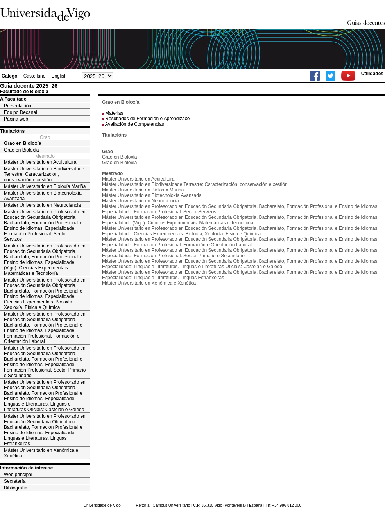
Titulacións (12, 131)
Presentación (17, 105)
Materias (114, 113)
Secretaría (14, 481)
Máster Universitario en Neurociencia (42, 205)
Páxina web (16, 119)
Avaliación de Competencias (134, 124)
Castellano (34, 76)
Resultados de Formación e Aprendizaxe (147, 118)
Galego (10, 76)
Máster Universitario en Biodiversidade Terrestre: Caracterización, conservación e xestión (44, 174)
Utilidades (372, 73)
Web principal (18, 474)
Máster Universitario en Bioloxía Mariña (45, 186)
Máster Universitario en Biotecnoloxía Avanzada (43, 195)
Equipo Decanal (20, 112)
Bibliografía (15, 488)
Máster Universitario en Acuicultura (40, 162)
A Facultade (13, 99)
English (58, 76)
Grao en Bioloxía (22, 143)
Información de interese (26, 468)
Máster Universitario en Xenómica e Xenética (41, 453)
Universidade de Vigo (102, 505)
